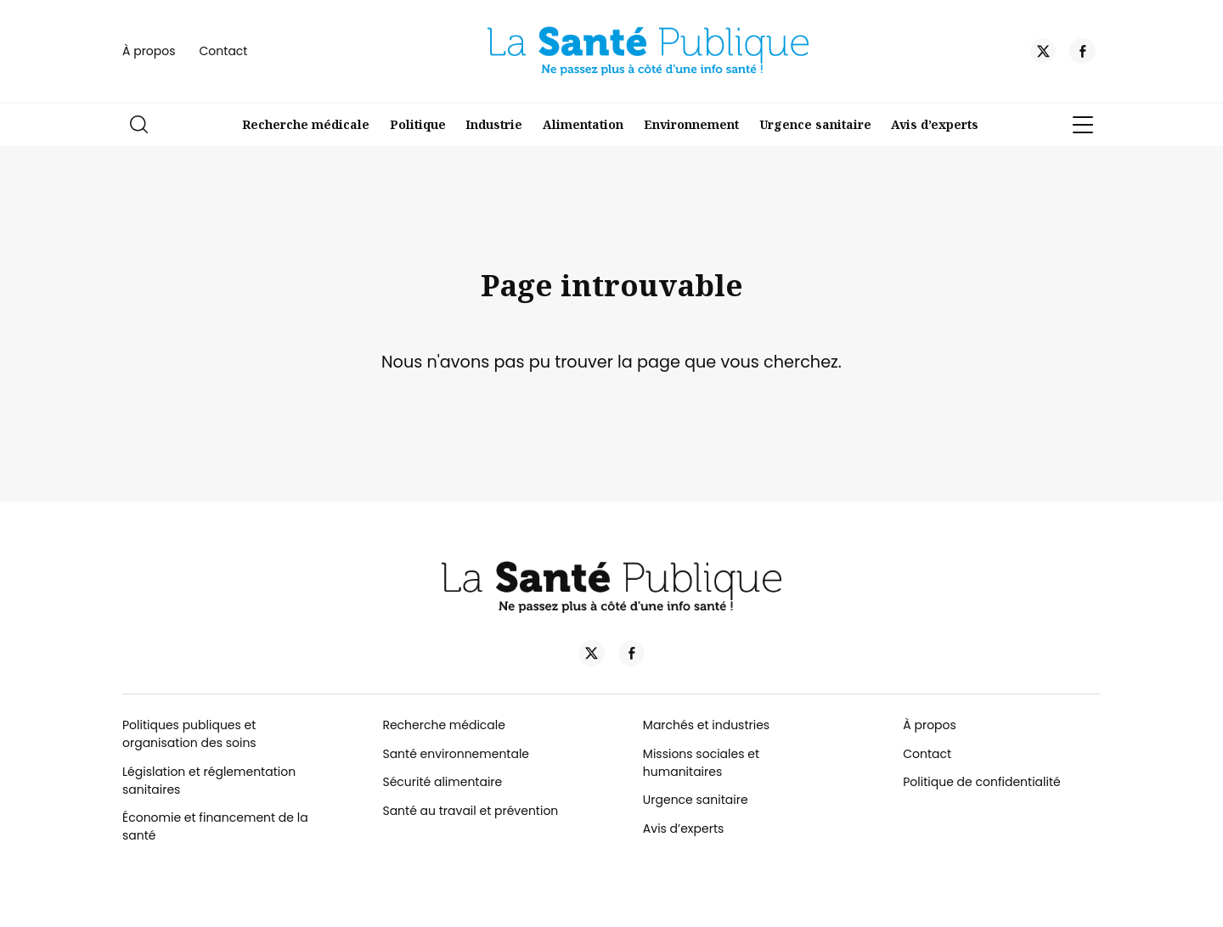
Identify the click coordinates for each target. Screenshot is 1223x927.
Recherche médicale (305, 124)
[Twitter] (1043, 53)
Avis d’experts (934, 124)
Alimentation (583, 124)
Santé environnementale (455, 753)
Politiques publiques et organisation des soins (189, 733)
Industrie (493, 124)
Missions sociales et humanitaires (701, 762)
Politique (418, 124)
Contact (224, 50)
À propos (149, 50)
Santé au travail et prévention (470, 810)
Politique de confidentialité (981, 781)
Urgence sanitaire (815, 124)
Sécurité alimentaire (442, 781)
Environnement (691, 124)
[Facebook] (1082, 53)
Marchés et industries (706, 724)
